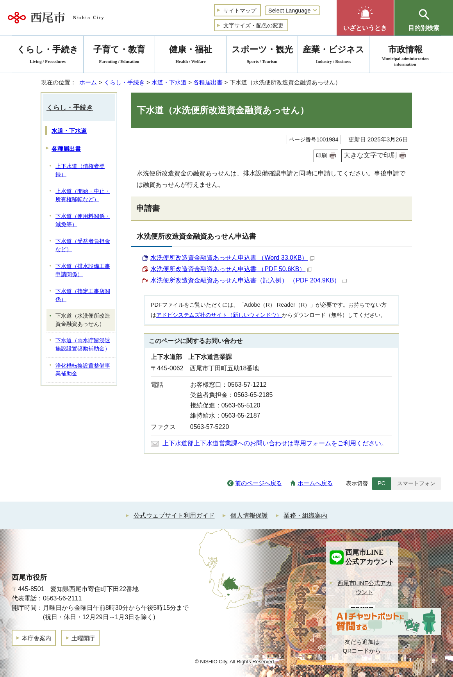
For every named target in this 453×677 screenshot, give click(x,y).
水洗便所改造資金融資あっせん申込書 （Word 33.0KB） (232, 257)
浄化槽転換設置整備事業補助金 (82, 370)
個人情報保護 (249, 515)
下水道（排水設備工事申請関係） (82, 270)
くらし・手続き (124, 82)
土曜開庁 (83, 638)
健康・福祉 (190, 56)
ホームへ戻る (315, 483)
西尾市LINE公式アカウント (364, 587)
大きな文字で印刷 (370, 155)
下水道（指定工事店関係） (82, 295)
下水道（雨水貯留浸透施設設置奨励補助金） (82, 345)
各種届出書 (208, 82)
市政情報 (405, 56)
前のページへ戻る (258, 483)
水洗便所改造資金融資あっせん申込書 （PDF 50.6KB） (231, 269)
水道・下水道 (169, 82)
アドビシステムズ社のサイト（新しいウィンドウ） (219, 315)
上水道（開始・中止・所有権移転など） (82, 195)
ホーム (88, 82)
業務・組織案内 (305, 515)
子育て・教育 (119, 56)
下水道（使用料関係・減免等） (82, 220)
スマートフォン (416, 483)
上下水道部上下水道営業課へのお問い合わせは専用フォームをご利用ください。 (274, 443)
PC (381, 483)
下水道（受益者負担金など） (82, 245)
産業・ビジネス (333, 56)
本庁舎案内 (36, 638)
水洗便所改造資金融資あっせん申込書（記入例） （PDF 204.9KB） (248, 280)
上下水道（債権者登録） (80, 170)
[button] (365, 18)
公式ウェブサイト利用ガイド (174, 515)
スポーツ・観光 (262, 56)
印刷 (321, 155)
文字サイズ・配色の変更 (253, 25)
